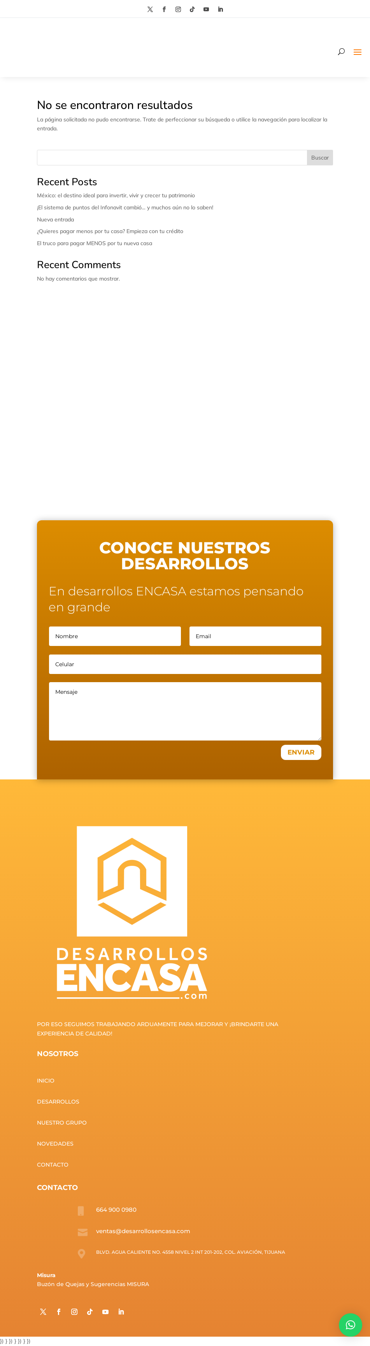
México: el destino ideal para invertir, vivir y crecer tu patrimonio (116, 195)
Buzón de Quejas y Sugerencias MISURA (93, 1284)
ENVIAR (301, 752)
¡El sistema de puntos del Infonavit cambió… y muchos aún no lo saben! (125, 207)
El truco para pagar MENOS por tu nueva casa (94, 243)
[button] (350, 1325)
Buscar (320, 157)
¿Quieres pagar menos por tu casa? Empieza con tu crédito (110, 231)
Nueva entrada (55, 219)
